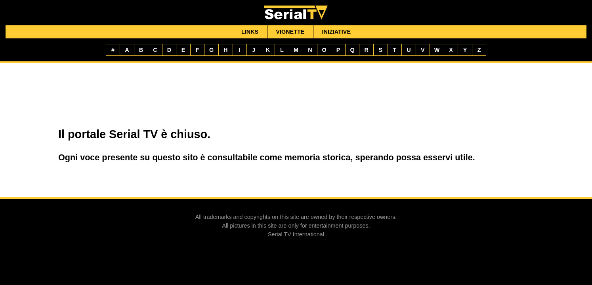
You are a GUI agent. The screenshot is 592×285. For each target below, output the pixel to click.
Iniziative (336, 31)
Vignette (290, 31)
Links (249, 31)
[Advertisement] (296, 94)
